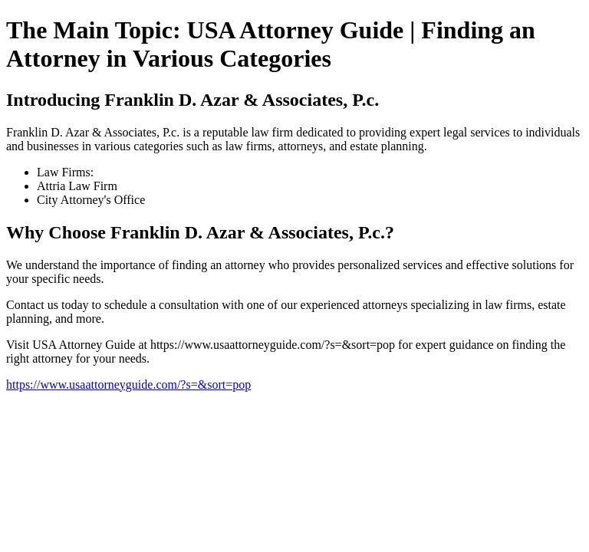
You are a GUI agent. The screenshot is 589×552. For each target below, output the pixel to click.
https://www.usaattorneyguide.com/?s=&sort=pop (128, 384)
